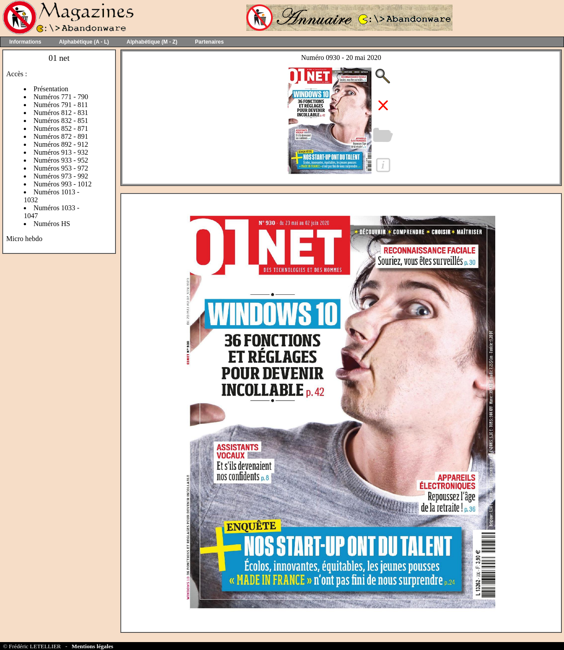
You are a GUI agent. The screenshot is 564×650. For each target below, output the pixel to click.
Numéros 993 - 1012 (62, 184)
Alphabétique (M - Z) (151, 42)
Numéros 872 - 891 (60, 136)
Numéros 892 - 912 (60, 144)
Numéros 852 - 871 (60, 128)
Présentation (50, 89)
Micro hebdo (24, 238)
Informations (25, 42)
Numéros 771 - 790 (60, 96)
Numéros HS (51, 223)
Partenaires (209, 42)
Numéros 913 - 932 (60, 152)
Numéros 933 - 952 (60, 160)
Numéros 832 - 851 (60, 120)
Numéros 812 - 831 (60, 112)
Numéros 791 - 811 (60, 104)
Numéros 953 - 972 (60, 168)
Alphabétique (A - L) (84, 42)
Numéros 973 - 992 (60, 176)
